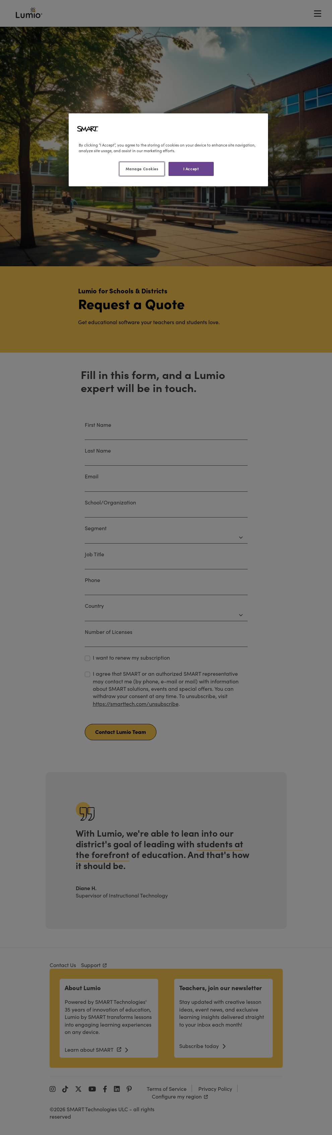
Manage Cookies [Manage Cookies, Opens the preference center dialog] (142, 168)
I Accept (191, 168)
